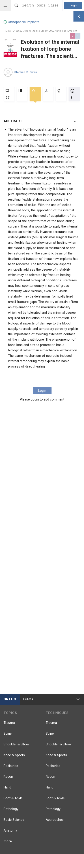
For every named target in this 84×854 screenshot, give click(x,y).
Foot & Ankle (13, 798)
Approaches (55, 820)
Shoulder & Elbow (16, 744)
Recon (8, 777)
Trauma (9, 723)
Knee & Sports (14, 755)
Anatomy (10, 830)
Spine (8, 733)
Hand (7, 787)
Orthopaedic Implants (21, 22)
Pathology (11, 809)
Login (73, 5)
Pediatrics (11, 766)
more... (9, 841)
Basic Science (14, 820)
